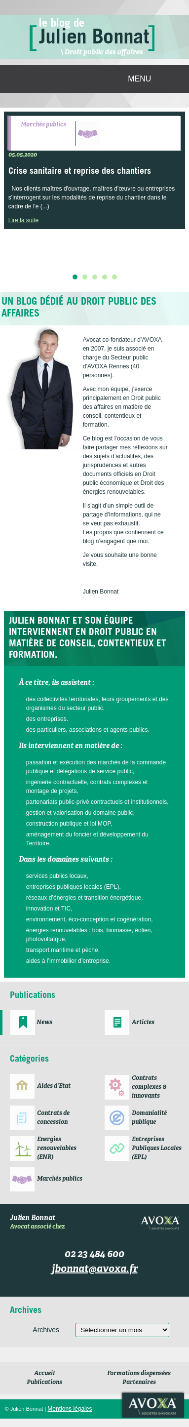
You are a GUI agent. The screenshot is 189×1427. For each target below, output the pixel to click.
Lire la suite (23, 220)
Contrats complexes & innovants (149, 1087)
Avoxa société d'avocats (153, 1405)
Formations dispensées (139, 1374)
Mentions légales (69, 1408)
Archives (46, 1330)
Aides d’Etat (54, 1086)
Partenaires (139, 1383)
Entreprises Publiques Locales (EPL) (157, 1148)
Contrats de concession (53, 1117)
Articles (143, 1023)
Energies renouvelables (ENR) (56, 1148)
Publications (44, 1383)
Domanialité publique (149, 1117)
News (44, 1023)
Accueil (44, 1374)
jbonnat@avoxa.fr (95, 1269)
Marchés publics (43, 125)
